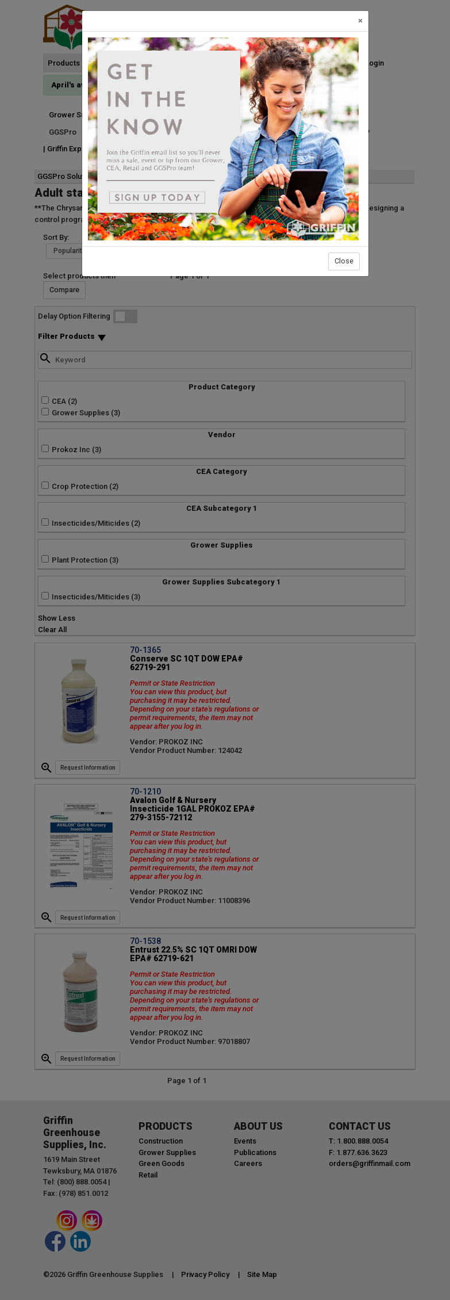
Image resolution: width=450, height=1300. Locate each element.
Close (343, 261)
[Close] (360, 21)
